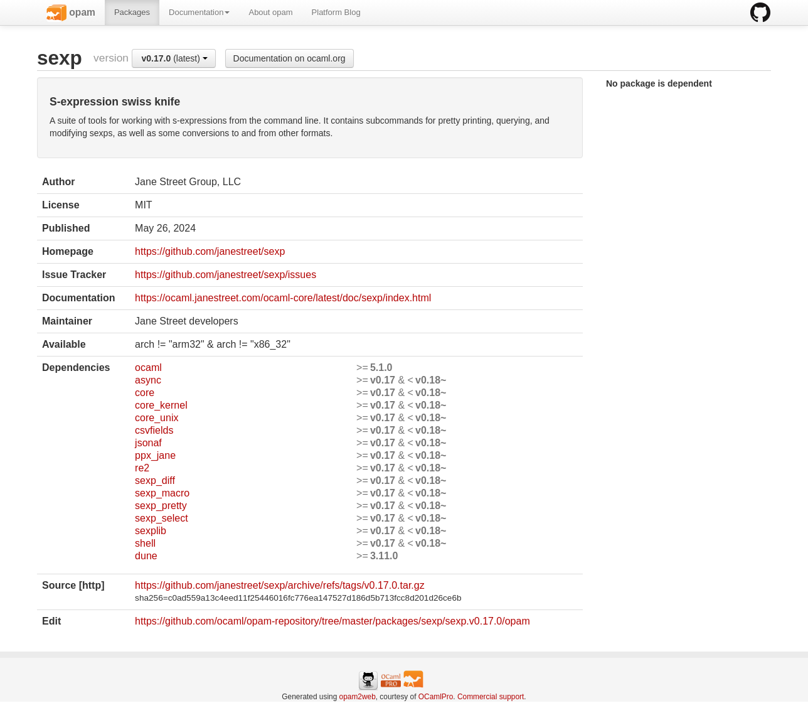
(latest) (175, 58)
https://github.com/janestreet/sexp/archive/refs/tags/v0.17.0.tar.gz (280, 585)
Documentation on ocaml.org (289, 58)
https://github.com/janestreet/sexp (210, 251)
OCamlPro (436, 696)
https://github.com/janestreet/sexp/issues (225, 274)
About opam (270, 12)
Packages (132, 12)
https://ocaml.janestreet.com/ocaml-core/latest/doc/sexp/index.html (283, 297)
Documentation (199, 12)
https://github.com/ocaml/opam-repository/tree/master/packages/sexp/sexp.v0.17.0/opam (332, 621)
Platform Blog (336, 12)
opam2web (357, 696)
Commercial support (490, 696)
